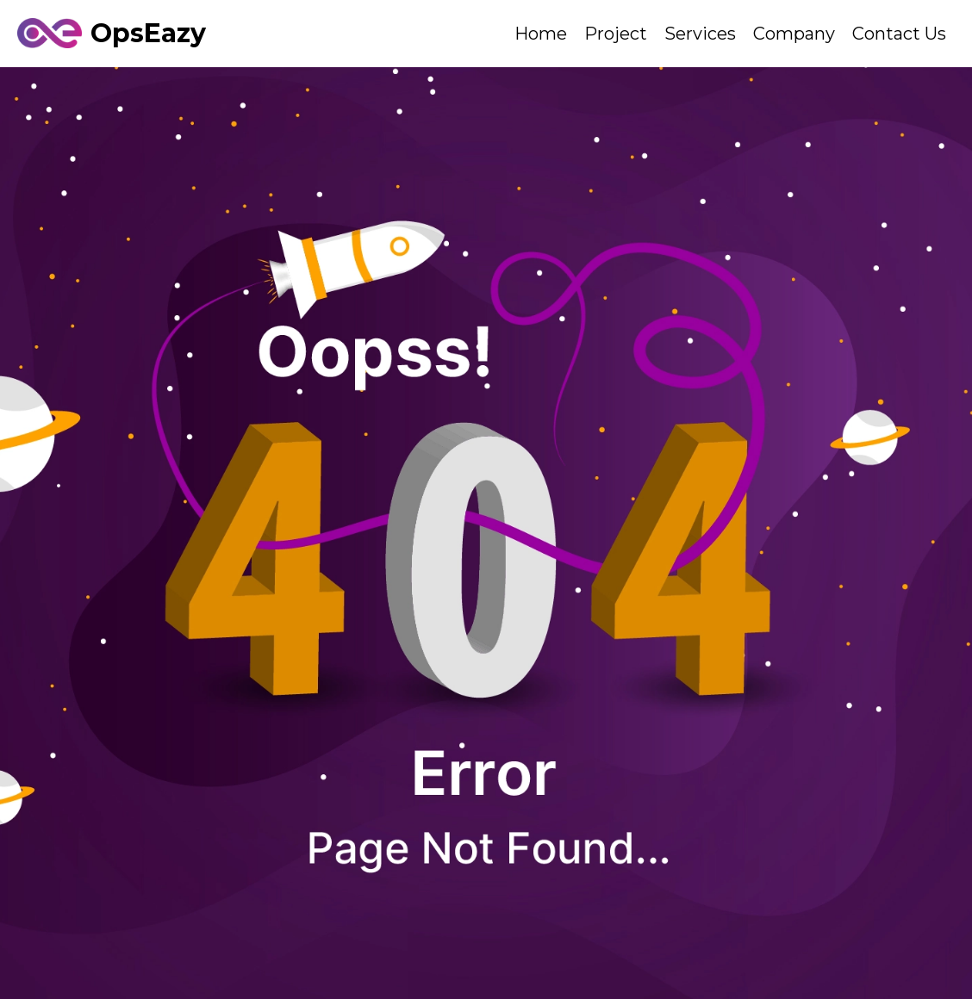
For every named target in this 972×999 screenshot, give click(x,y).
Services (700, 33)
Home (540, 33)
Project (615, 33)
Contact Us (899, 33)
